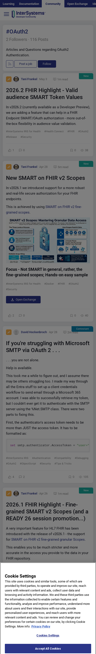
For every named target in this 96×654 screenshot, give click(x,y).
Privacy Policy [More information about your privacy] (40, 632)
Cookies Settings (47, 641)
